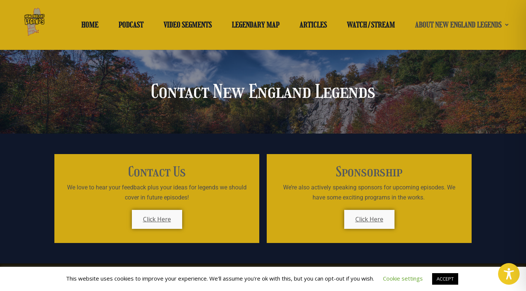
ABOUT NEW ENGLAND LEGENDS (461, 24)
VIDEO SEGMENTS (188, 24)
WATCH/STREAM (371, 24)
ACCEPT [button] (445, 278)
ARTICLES (313, 24)
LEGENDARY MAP (255, 24)
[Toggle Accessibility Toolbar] (508, 273)
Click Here (157, 219)
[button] (462, 24)
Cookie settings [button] (403, 278)
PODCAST (130, 24)
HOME (89, 24)
